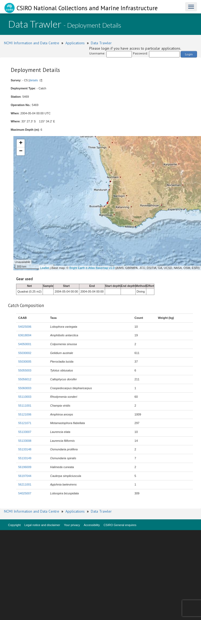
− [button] (21, 151)
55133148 (24, 449)
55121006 (24, 414)
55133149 (24, 458)
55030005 (24, 361)
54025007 (24, 493)
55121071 (24, 423)
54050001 (24, 344)
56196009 (24, 467)
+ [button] (21, 143)
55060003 (24, 388)
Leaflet (44, 267)
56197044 (24, 475)
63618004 (24, 335)
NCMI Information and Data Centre (31, 43)
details (33, 80)
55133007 (24, 431)
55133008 (24, 440)
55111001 (24, 405)
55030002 (24, 353)
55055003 (24, 370)
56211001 (24, 484)
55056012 (24, 379)
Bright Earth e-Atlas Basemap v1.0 (92, 267)
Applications (75, 43)
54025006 (24, 326)
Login (189, 54)
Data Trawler (101, 43)
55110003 (24, 396)
